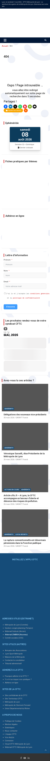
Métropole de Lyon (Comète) (16, 625)
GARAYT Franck (22, 418)
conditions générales (39, 294)
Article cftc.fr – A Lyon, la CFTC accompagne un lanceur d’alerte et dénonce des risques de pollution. (21, 498)
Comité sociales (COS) (14, 638)
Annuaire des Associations (16, 650)
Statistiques (9, 727)
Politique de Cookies (13, 721)
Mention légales (11, 724)
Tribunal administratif (13, 663)
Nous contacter (11, 731)
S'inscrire (10, 307)
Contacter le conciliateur (15, 660)
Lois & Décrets (21, 534)
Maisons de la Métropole (15, 657)
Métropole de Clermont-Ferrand (17, 705)
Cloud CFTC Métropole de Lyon (17, 744)
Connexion (9, 741)
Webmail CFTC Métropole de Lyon (18, 747)
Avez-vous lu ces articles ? (19, 380)
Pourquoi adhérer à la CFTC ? (16, 676)
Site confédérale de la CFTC (16, 695)
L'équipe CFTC (11, 734)
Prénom (7, 260)
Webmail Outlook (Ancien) (15, 631)
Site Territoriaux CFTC (13, 699)
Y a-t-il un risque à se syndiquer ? (18, 679)
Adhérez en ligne (11, 683)
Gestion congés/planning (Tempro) (19, 628)
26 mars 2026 (9, 459)
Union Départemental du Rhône (17, 708)
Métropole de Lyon (12, 702)
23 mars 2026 (9, 546)
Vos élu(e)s (9, 737)
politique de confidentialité (26, 298)
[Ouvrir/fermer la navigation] (5, 40)
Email (6, 282)
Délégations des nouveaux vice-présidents (25, 414)
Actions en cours (11, 490)
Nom (6, 271)
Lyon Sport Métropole (14, 654)
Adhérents (8, 409)
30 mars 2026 (9, 418)
